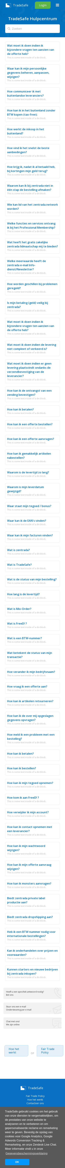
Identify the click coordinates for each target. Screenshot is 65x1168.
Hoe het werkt (14, 1050)
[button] (57, 5)
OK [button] (17, 1162)
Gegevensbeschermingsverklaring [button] (26, 1153)
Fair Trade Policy (47, 1050)
